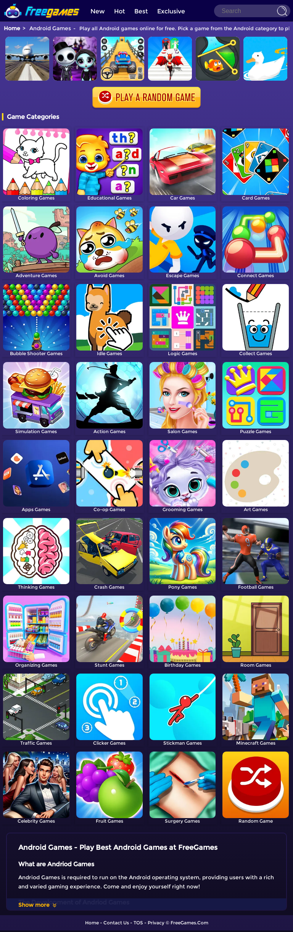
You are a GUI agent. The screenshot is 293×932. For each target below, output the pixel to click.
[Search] (252, 11)
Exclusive (171, 11)
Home (12, 28)
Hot (119, 11)
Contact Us (116, 923)
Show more (38, 904)
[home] (42, 3)
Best (141, 11)
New (97, 11)
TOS (138, 923)
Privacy (156, 923)
